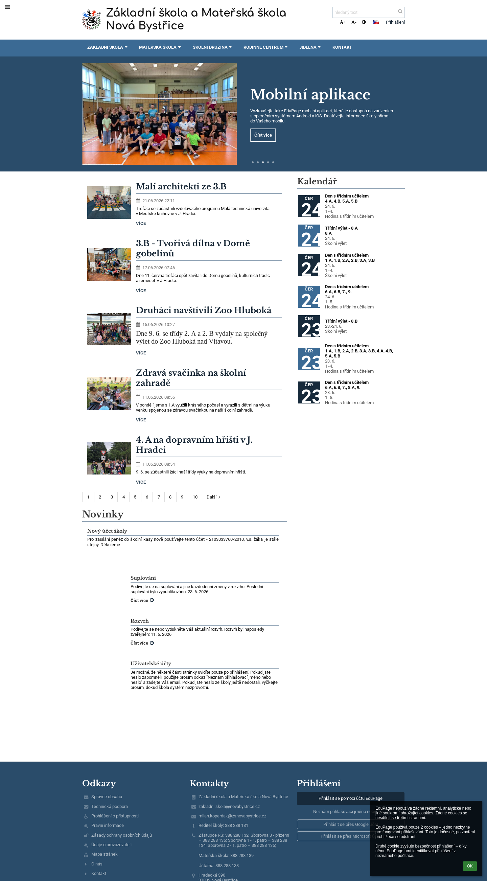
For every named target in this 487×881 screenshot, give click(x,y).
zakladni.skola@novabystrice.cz (229, 806)
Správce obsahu (106, 796)
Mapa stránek (104, 854)
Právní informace (107, 825)
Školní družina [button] (213, 47)
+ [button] (343, 22)
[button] (376, 22)
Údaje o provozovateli (111, 844)
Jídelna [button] (310, 47)
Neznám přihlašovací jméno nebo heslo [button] (350, 811)
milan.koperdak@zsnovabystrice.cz (232, 815)
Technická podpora (109, 806)
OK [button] (470, 866)
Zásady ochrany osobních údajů (121, 835)
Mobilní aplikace (310, 94)
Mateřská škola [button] (160, 47)
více (141, 223)
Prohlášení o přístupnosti (115, 815)
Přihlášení (395, 22)
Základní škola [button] (108, 47)
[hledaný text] (368, 12)
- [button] (353, 22)
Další (214, 497)
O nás (96, 863)
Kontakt (98, 873)
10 (195, 497)
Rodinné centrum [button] (266, 47)
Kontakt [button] (342, 47)
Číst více (263, 135)
